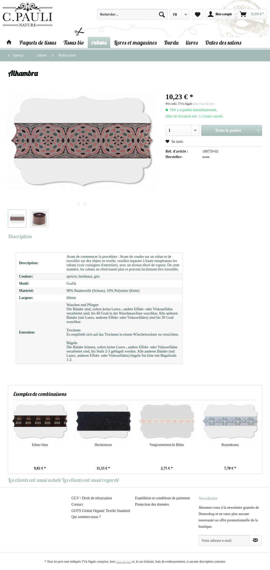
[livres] (191, 42)
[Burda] (171, 42)
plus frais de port (203, 104)
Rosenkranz (230, 445)
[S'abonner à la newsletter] (255, 540)
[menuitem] (132, 16)
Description (20, 236)
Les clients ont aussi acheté (34, 480)
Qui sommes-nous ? (86, 517)
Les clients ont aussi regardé (90, 480)
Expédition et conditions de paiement (162, 498)
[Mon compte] (220, 14)
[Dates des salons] (223, 42)
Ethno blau (40, 445)
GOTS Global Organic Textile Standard (100, 511)
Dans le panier (237, 129)
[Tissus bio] (74, 42)
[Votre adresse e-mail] (224, 540)
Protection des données (152, 504)
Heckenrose (103, 445)
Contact (77, 504)
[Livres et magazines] (135, 42)
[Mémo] (197, 14)
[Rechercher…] (132, 14)
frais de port (123, 561)
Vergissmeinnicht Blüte (167, 445)
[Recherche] (161, 14)
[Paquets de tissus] (38, 42)
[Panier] (252, 14)
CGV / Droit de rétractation (91, 498)
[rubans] (99, 42)
